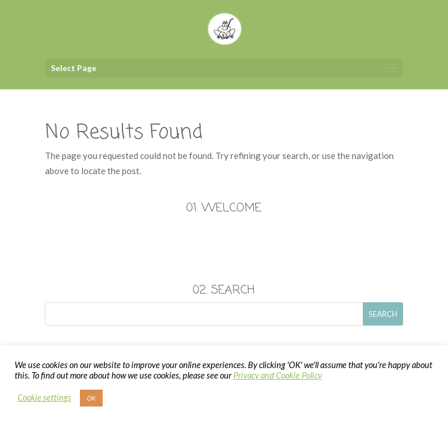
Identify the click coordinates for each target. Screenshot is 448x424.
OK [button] (91, 398)
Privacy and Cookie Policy (277, 375)
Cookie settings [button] (44, 397)
